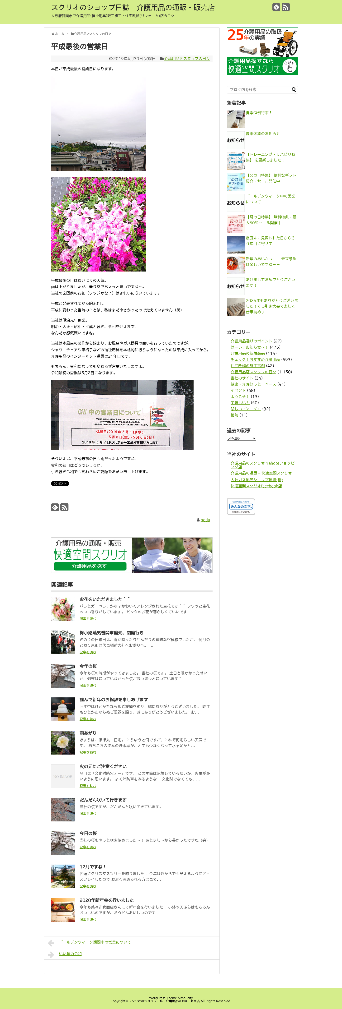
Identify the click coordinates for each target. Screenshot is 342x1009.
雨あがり (88, 733)
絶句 (234, 415)
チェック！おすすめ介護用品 (255, 359)
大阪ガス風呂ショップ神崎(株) (257, 480)
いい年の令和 (65, 954)
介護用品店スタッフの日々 (187, 58)
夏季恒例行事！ (259, 113)
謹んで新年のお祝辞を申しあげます (114, 700)
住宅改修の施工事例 (248, 366)
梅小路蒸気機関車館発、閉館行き (112, 633)
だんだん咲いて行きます (103, 800)
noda (205, 520)
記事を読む (88, 618)
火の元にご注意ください (103, 767)
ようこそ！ (240, 396)
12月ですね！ (93, 867)
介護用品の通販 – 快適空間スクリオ (261, 473)
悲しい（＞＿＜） (246, 409)
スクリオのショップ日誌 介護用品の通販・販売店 (133, 7)
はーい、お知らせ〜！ (250, 347)
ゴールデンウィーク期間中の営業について (89, 943)
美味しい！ (240, 403)
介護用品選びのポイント (251, 341)
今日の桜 (88, 833)
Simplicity (185, 998)
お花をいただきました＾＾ (105, 599)
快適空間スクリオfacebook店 (256, 486)
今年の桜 (88, 666)
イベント (238, 390)
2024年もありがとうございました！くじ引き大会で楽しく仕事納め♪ (272, 306)
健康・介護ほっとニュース (253, 384)
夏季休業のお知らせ (263, 133)
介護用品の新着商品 (248, 353)
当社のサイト (242, 378)
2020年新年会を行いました (107, 900)
